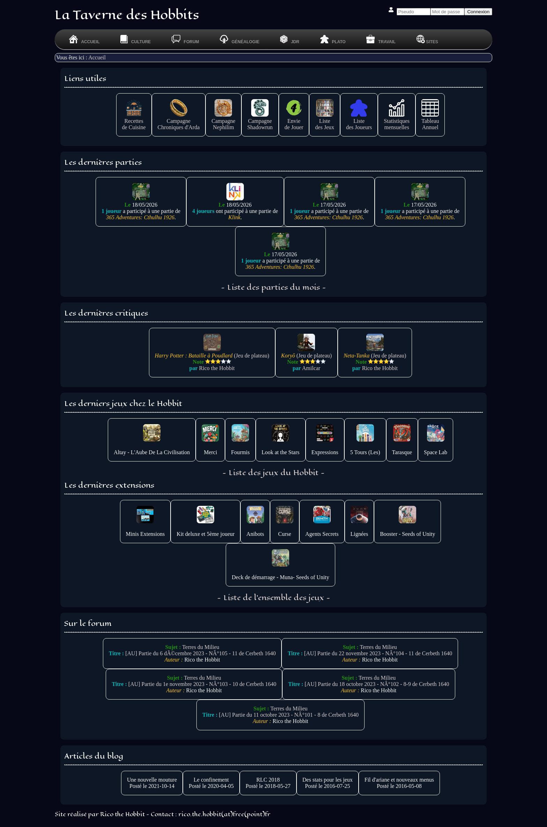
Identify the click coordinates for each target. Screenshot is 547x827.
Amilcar (311, 368)
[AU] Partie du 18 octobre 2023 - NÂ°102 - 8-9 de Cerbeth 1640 (377, 684)
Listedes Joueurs (359, 121)
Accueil (97, 57)
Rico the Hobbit (217, 368)
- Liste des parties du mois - (273, 287)
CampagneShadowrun (260, 121)
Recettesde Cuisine (134, 121)
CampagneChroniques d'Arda (179, 121)
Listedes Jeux (324, 121)
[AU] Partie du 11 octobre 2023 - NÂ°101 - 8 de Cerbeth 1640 (289, 715)
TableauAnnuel (430, 121)
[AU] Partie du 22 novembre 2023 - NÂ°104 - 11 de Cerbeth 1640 (378, 653)
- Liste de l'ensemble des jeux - (273, 597)
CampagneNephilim (223, 121)
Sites (427, 39)
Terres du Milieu (200, 647)
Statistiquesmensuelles (397, 121)
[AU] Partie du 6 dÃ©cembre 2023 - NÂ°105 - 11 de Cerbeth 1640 (200, 653)
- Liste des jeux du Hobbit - (273, 472)
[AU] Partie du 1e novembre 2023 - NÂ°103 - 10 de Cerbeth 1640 (202, 684)
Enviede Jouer (294, 121)
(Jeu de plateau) (212, 352)
